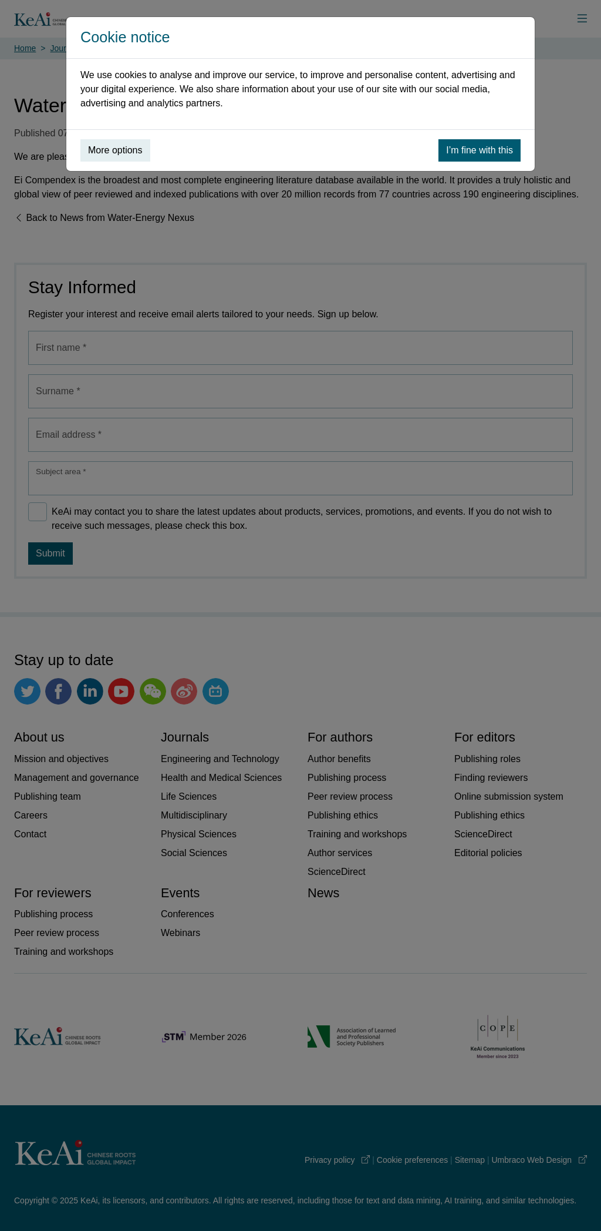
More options (115, 150)
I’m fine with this (479, 150)
